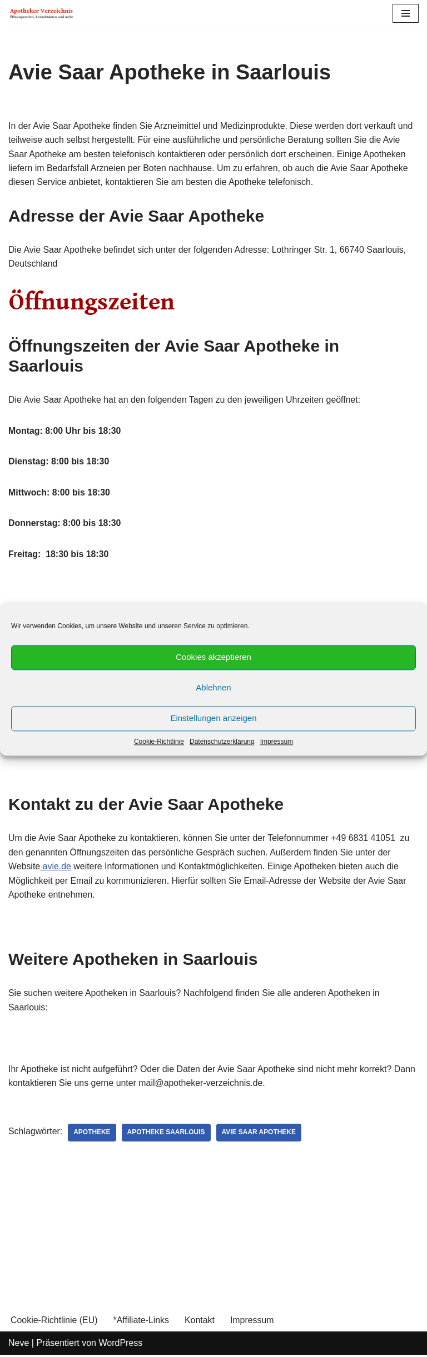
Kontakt (200, 1322)
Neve (18, 1345)
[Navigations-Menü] (406, 13)
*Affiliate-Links (141, 1322)
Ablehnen (213, 687)
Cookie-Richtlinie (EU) (54, 1322)
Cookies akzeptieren (213, 657)
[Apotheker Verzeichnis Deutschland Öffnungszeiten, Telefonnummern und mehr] (41, 13)
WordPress (120, 1345)
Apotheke (92, 1135)
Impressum (276, 741)
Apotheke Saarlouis (167, 1135)
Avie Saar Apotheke (259, 1135)
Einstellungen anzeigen (213, 718)
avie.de (56, 868)
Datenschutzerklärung (222, 741)
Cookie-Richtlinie (159, 741)
